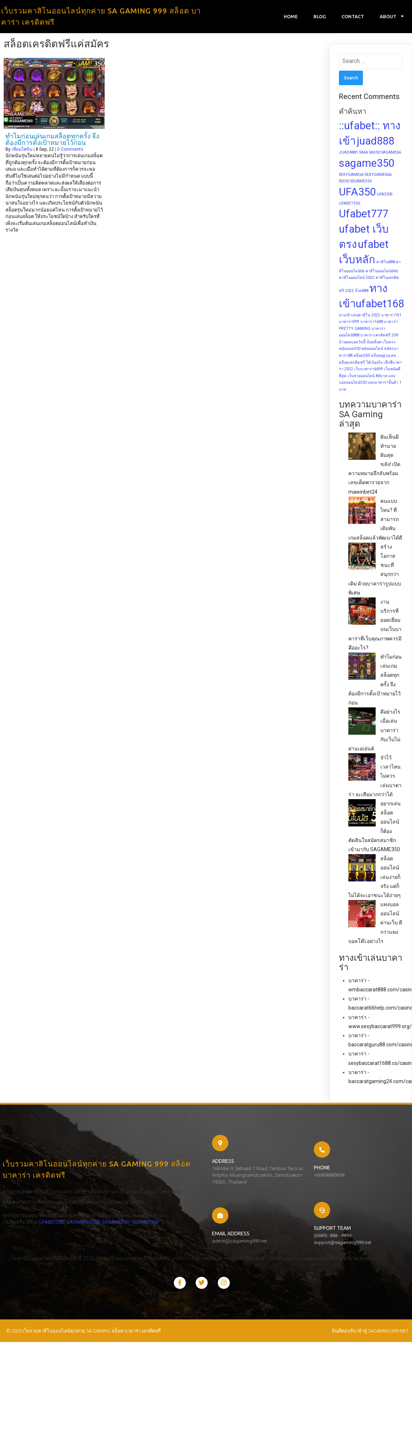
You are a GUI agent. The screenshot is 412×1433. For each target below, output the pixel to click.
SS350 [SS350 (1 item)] (344, 183)
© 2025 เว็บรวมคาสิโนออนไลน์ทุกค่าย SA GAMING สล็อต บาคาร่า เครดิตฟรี (81, 1312)
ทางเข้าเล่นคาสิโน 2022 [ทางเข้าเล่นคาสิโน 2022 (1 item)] (359, 316)
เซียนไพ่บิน (22, 150)
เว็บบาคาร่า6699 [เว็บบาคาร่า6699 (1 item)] (368, 370)
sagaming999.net (388, 1312)
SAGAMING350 (80, 1245)
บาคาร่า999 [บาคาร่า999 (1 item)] (349, 323)
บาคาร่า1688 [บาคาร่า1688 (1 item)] (371, 323)
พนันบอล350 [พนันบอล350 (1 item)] (349, 350)
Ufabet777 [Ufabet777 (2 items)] (363, 215)
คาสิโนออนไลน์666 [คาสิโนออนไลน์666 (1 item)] (381, 272)
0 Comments (70, 150)
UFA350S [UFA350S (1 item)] (384, 195)
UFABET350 (49, 1245)
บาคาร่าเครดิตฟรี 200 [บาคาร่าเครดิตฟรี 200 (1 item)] (379, 337)
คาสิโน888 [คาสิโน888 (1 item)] (385, 263)
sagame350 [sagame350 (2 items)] (366, 164)
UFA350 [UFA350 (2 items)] (357, 193)
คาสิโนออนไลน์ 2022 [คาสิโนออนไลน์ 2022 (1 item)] (357, 279)
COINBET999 (43, 1252)
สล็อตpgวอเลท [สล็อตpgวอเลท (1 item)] (383, 357)
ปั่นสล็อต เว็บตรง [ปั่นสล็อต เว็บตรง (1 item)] (381, 344)
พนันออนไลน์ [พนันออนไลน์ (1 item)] (372, 350)
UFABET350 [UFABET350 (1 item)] (349, 204)
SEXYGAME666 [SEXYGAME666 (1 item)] (378, 176)
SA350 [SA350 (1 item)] (374, 154)
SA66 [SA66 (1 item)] (363, 154)
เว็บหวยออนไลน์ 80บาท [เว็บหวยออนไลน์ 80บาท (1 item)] (367, 377)
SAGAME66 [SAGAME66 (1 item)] (391, 154)
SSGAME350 (13, 1252)
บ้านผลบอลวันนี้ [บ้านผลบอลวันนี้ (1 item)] (352, 344)
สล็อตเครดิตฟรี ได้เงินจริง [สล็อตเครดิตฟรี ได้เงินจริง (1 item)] (361, 364)
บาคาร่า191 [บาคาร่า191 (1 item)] (391, 316)
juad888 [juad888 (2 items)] (375, 143)
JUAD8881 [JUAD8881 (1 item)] (348, 154)
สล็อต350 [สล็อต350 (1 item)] (361, 357)
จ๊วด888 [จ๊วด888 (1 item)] (361, 292)
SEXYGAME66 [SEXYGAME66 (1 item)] (351, 176)
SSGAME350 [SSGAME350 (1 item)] (361, 183)
